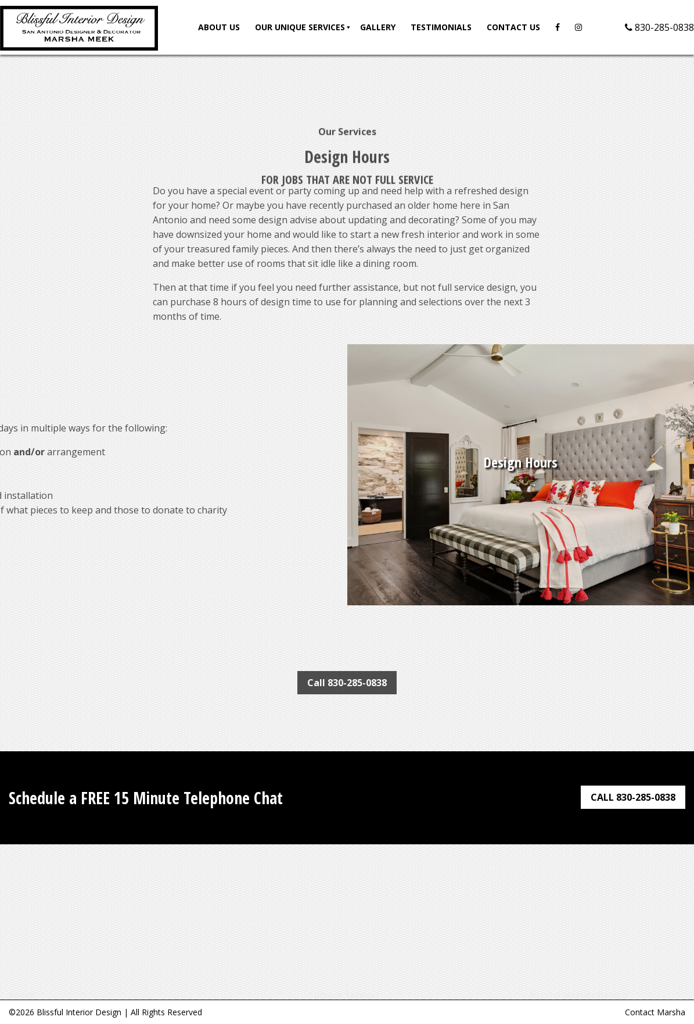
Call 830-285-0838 (347, 682)
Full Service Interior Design (346, 992)
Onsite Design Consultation (347, 977)
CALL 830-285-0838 (633, 797)
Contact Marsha (655, 1012)
